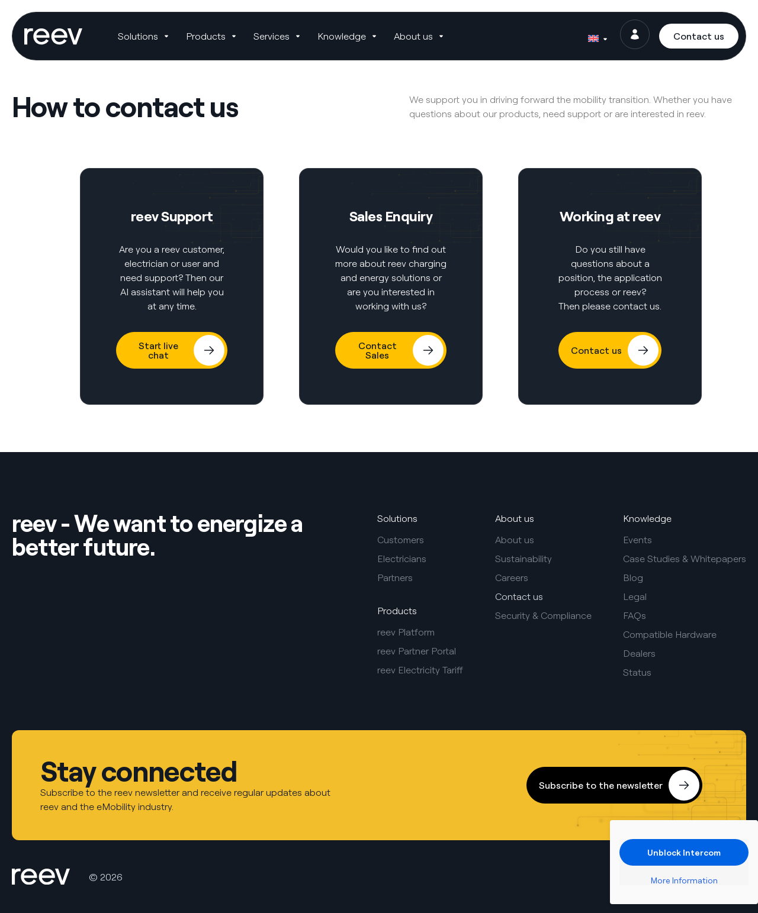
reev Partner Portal (416, 651)
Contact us (519, 596)
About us (514, 540)
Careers (511, 577)
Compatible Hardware (670, 634)
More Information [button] (684, 880)
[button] (152, 38)
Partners (395, 577)
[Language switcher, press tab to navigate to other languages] (595, 38)
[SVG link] (60, 38)
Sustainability (523, 558)
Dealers (639, 653)
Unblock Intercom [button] (684, 852)
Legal (635, 596)
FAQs (634, 615)
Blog (633, 577)
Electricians (401, 558)
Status (637, 672)
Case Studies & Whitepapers (684, 558)
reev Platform (406, 632)
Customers (400, 540)
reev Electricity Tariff (420, 670)
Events (637, 540)
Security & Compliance (543, 615)
